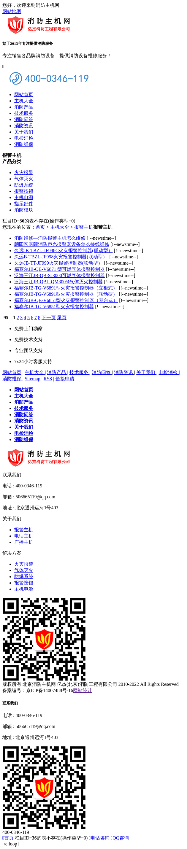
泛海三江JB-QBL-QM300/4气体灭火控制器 (58, 281)
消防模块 (23, 209)
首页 (40, 227)
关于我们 (23, 131)
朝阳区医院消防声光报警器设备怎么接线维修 (61, 244)
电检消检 (23, 138)
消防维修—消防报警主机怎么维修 (49, 238)
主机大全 (23, 100)
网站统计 (82, 690)
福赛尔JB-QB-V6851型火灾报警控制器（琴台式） (66, 300)
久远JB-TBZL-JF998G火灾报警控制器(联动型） (63, 250)
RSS (48, 378)
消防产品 (23, 106)
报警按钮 (23, 191)
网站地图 (12, 11)
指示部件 (23, 203)
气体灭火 (23, 178)
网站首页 (23, 94)
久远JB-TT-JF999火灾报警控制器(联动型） (58, 262)
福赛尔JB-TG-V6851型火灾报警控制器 (54, 306)
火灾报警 (23, 172)
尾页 (61, 317)
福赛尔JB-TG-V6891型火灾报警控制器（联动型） (66, 294)
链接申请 (65, 378)
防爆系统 (23, 184)
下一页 (49, 317)
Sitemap (32, 378)
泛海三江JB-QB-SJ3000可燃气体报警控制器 (59, 275)
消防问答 (23, 119)
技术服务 (23, 113)
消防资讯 (23, 125)
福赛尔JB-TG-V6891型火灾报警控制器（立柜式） (66, 287)
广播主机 (23, 542)
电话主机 (23, 535)
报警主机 (83, 227)
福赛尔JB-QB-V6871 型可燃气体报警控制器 (59, 269)
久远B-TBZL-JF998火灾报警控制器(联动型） (60, 256)
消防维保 (23, 144)
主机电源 (23, 197)
